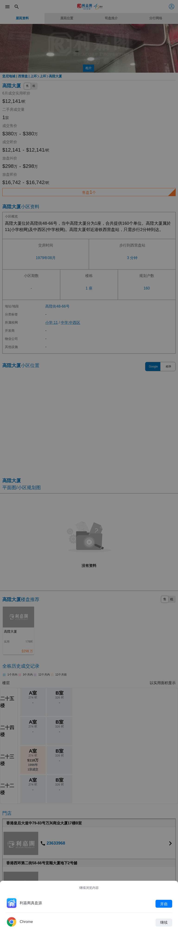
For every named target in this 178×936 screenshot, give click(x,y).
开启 (164, 904)
